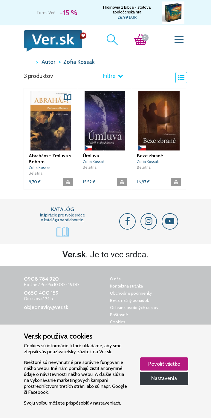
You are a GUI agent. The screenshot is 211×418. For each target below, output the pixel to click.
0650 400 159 (41, 293)
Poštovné (119, 314)
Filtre (113, 76)
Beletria (35, 173)
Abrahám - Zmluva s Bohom (50, 159)
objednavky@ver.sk (46, 307)
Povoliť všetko (164, 364)
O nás (115, 279)
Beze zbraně (150, 156)
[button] (67, 97)
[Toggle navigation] (179, 41)
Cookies (117, 322)
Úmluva (91, 156)
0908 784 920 (41, 279)
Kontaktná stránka (126, 286)
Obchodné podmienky (131, 293)
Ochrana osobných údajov (134, 307)
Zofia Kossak (40, 167)
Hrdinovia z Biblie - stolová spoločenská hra (127, 9)
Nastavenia (164, 378)
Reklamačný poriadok (129, 300)
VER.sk (28, 61)
